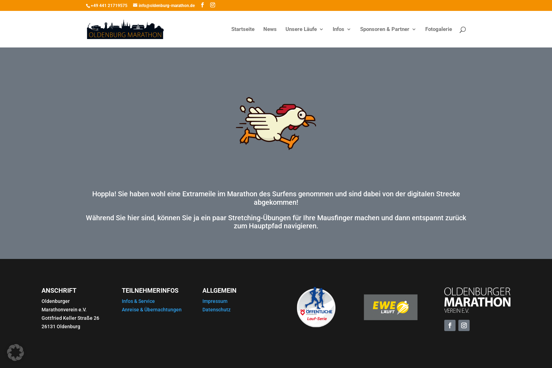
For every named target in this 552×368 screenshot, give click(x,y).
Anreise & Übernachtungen (152, 309)
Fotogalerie (438, 29)
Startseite (243, 29)
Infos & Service (138, 301)
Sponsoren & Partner (384, 29)
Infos (338, 29)
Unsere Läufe (301, 29)
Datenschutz (216, 309)
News (270, 29)
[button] (15, 352)
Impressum (214, 301)
